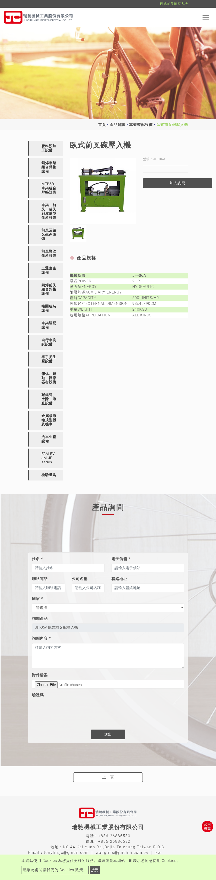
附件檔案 (40, 675)
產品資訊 (117, 124)
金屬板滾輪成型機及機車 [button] (48, 420)
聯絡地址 (119, 579)
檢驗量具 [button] (48, 475)
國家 (37, 598)
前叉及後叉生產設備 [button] (48, 234)
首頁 (102, 124)
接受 (94, 870)
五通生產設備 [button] (48, 270)
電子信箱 (120, 559)
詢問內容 (41, 638)
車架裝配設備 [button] (48, 325)
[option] (103, 191)
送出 (108, 734)
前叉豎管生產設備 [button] (48, 253)
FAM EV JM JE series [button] (48, 458)
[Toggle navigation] (205, 17)
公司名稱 (80, 579)
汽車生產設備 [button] (48, 439)
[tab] (45, 148)
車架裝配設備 (141, 124)
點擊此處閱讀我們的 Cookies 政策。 (55, 870)
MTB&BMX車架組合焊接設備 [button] (50, 188)
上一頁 (108, 777)
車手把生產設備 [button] (48, 359)
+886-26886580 (114, 836)
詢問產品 (40, 618)
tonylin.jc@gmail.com (66, 852)
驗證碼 (38, 695)
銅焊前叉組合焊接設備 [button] (48, 289)
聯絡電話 (40, 579)
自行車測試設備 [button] (48, 342)
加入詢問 (177, 183)
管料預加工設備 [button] (48, 148)
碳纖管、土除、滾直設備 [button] (48, 399)
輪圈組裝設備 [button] (48, 308)
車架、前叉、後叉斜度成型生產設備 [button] (48, 211)
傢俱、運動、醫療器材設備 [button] (48, 378)
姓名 (37, 559)
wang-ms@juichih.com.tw (122, 852)
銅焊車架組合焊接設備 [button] (48, 167)
